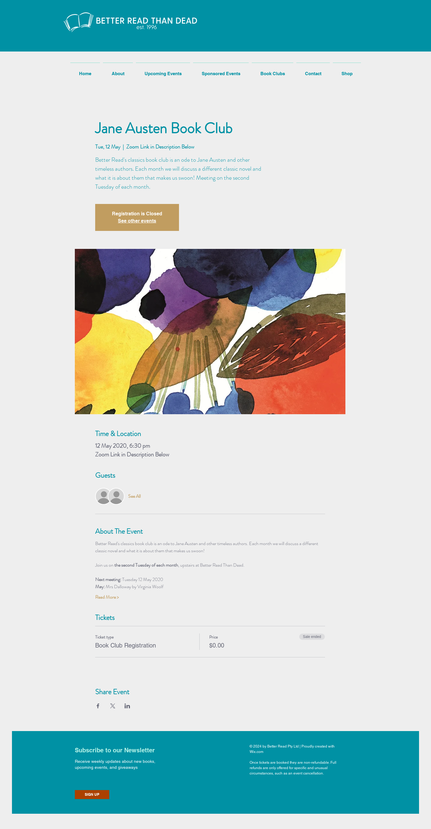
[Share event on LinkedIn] (127, 706)
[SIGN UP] (92, 794)
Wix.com (256, 752)
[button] (102, 35)
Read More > (107, 597)
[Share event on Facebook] (98, 706)
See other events (137, 221)
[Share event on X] (113, 706)
